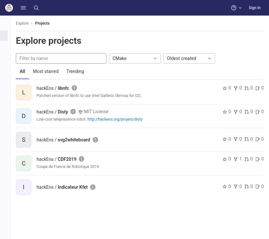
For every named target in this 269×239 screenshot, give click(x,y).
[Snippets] (9, 68)
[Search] (36, 8)
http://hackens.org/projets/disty (122, 119)
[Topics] (9, 57)
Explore (29, 23)
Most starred (53, 71)
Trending (82, 71)
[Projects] (9, 35)
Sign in (255, 8)
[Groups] (9, 46)
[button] (23, 8)
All (30, 71)
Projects (50, 23)
